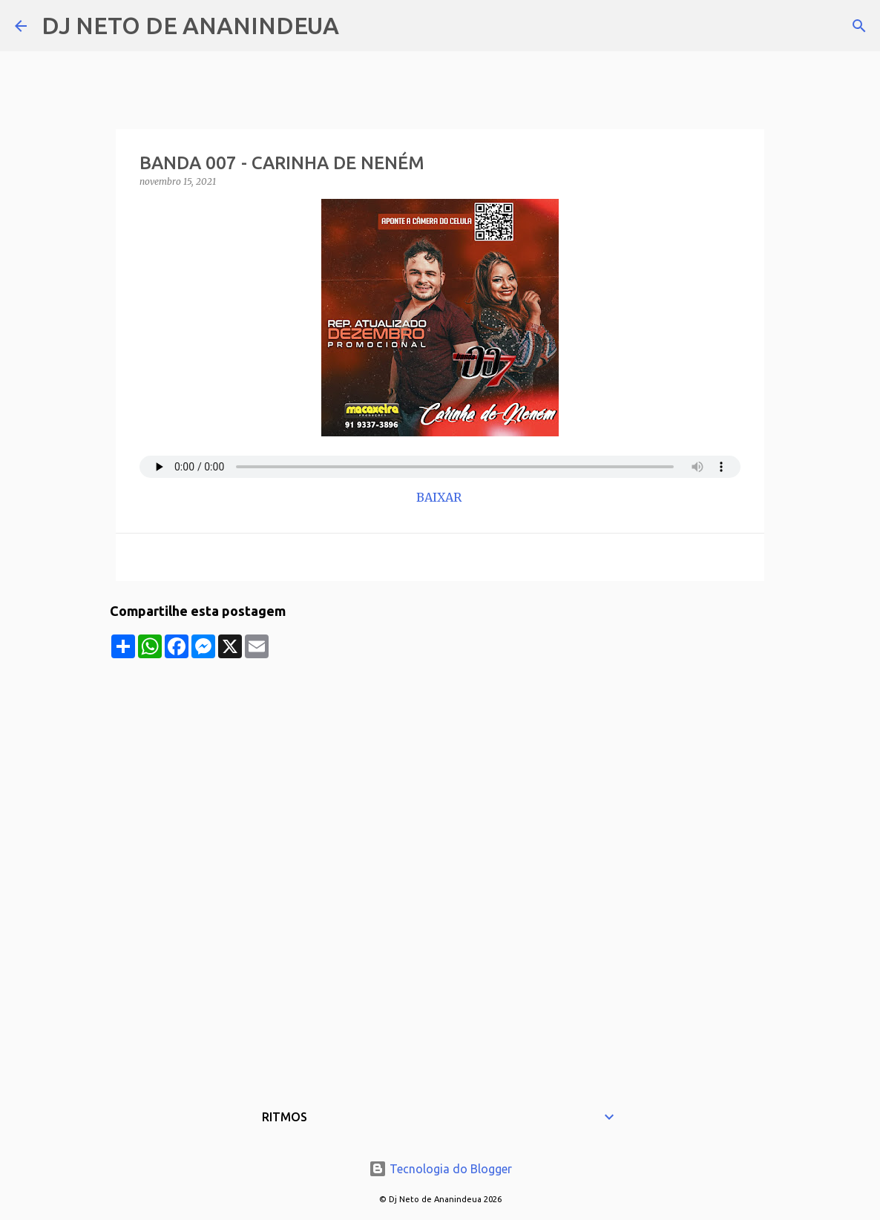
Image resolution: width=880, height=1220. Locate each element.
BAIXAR (440, 497)
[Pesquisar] (360, 26)
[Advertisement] (440, 762)
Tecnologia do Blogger (440, 1168)
